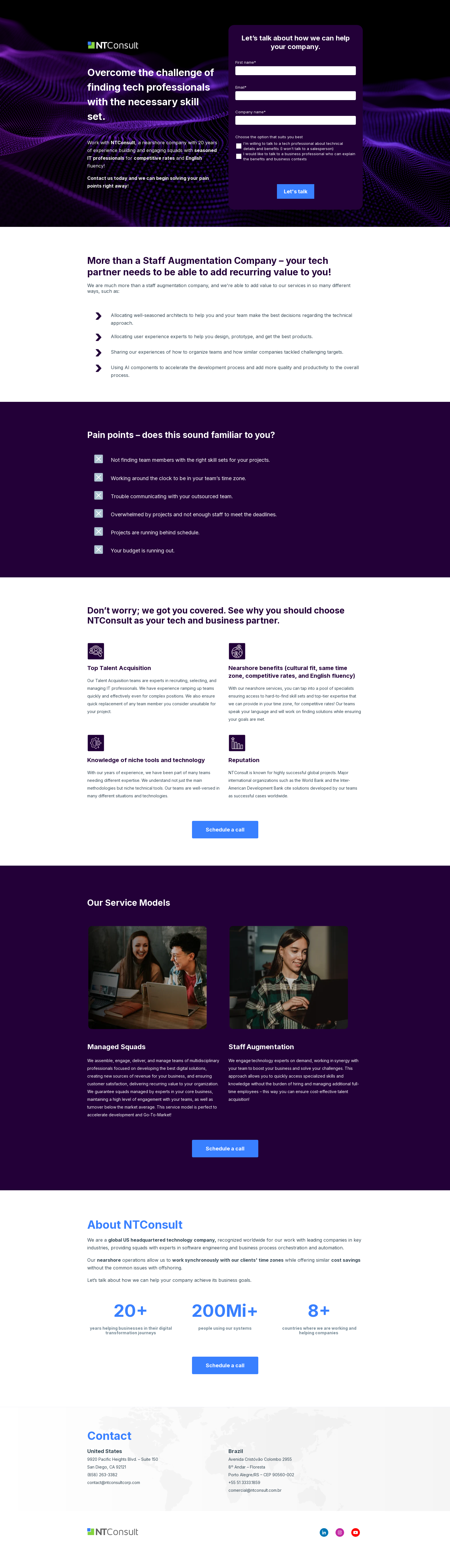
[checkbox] (295, 151)
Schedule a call (225, 830)
